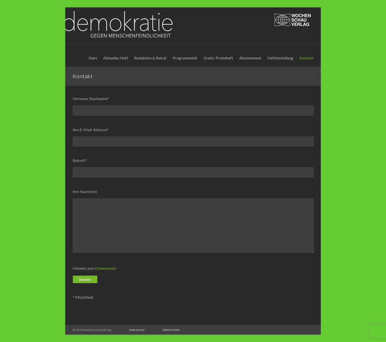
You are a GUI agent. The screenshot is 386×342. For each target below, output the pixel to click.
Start (93, 57)
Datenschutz (105, 268)
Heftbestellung (280, 57)
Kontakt (306, 57)
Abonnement (250, 57)
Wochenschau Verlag (97, 330)
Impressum (137, 330)
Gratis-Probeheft (218, 57)
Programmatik (185, 57)
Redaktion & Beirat (150, 57)
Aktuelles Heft (115, 57)
